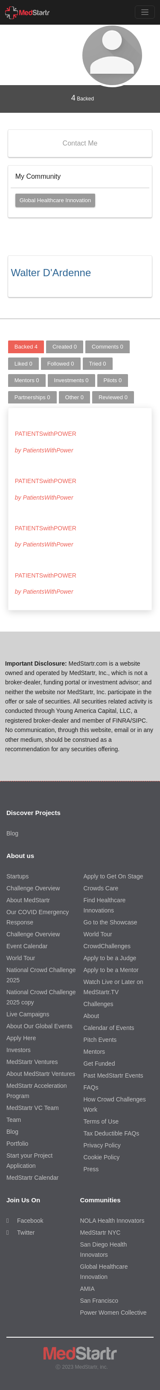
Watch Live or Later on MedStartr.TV (113, 986)
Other (74, 397)
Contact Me (80, 143)
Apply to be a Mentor (111, 970)
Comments (107, 346)
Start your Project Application (29, 1160)
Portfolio (17, 1143)
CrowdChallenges (107, 946)
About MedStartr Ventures (40, 1073)
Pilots (113, 380)
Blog (12, 833)
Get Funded (99, 1063)
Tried (97, 363)
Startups (17, 876)
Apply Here (21, 1038)
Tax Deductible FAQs (112, 1133)
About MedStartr (28, 900)
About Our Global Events (39, 1026)
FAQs (91, 1087)
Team (13, 1119)
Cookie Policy (102, 1157)
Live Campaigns (27, 1014)
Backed (82, 98)
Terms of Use (101, 1121)
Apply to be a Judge (110, 958)
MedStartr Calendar (32, 1177)
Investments (71, 380)
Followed (60, 363)
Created (64, 346)
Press (91, 1169)
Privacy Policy (102, 1145)
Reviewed (113, 397)
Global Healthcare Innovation (55, 200)
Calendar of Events (109, 1027)
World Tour (20, 958)
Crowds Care (101, 888)
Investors (18, 1050)
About (91, 1015)
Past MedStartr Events (113, 1075)
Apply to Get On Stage (113, 876)
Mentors (27, 380)
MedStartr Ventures (32, 1061)
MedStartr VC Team (32, 1107)
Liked (23, 363)
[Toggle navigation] (145, 12)
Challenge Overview (33, 888)
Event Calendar (27, 946)
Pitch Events (100, 1039)
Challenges (98, 1004)
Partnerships (32, 397)
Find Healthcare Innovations (105, 905)
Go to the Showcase (110, 922)
